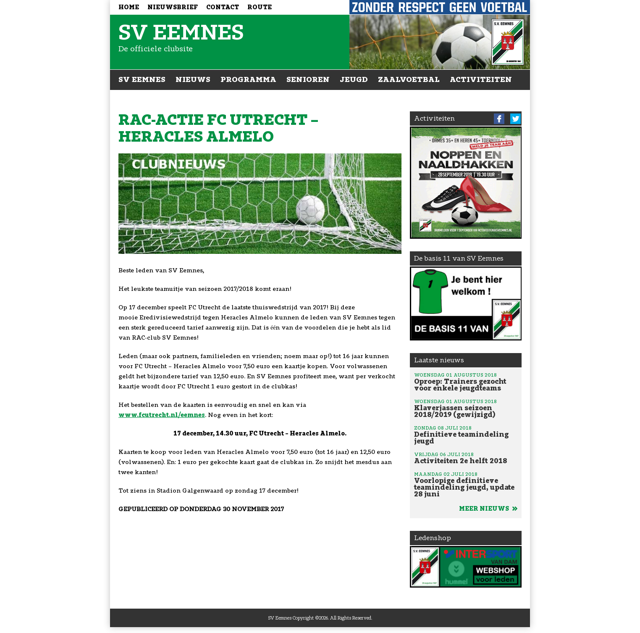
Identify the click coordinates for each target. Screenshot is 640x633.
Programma (248, 79)
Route (259, 7)
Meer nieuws (488, 509)
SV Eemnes (141, 79)
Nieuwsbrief (172, 7)
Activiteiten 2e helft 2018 (465, 457)
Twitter (515, 118)
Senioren (308, 79)
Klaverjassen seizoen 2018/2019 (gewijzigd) (465, 408)
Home (128, 7)
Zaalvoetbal (409, 79)
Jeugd (354, 79)
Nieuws (193, 79)
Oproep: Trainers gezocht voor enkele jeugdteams (465, 382)
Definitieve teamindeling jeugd (465, 435)
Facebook (499, 118)
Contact (222, 7)
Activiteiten (481, 79)
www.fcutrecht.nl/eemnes (161, 415)
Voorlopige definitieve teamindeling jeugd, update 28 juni (465, 484)
